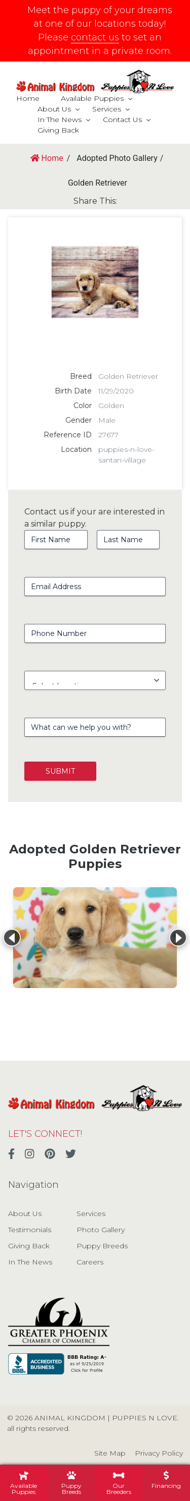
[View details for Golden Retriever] (95, 937)
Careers (90, 1261)
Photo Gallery (101, 1229)
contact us (95, 37)
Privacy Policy (159, 1453)
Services (106, 108)
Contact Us (122, 119)
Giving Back (58, 130)
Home (28, 98)
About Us (54, 108)
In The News (59, 119)
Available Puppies (92, 98)
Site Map (110, 1453)
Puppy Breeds (102, 1245)
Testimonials (29, 1229)
